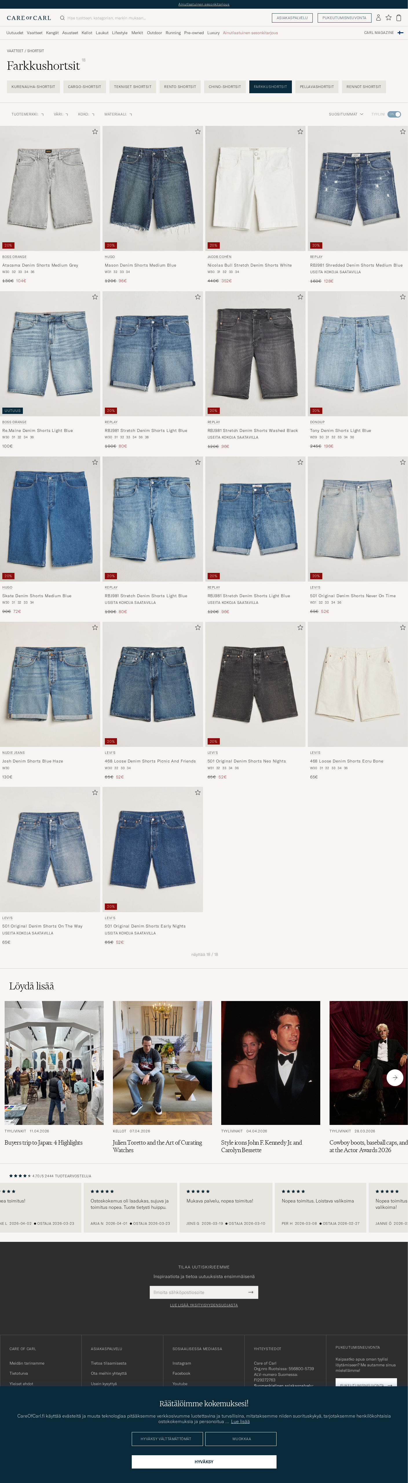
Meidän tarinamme (27, 1363)
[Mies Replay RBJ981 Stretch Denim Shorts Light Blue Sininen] (153, 353)
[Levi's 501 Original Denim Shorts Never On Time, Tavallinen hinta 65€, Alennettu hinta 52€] (358, 536)
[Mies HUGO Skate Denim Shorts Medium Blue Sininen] (50, 519)
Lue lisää (240, 1421)
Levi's (315, 587)
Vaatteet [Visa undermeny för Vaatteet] (35, 32)
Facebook (181, 1373)
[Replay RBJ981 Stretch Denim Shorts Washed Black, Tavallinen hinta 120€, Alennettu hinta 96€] (255, 370)
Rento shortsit (180, 87)
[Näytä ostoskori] (398, 17)
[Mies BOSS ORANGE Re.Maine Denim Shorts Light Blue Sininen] (50, 353)
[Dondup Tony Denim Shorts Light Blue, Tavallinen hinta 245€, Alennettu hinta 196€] (358, 370)
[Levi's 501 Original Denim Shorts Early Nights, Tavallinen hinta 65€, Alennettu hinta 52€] (153, 866)
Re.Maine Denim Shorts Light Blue (37, 430)
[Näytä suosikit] (388, 17)
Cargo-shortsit (84, 87)
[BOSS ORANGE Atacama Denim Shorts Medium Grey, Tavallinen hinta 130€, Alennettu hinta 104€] (50, 205)
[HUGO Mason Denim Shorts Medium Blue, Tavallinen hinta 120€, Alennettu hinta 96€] (153, 205)
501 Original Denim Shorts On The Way (42, 926)
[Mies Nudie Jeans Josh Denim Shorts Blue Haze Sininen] (50, 684)
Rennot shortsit (364, 87)
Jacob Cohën (220, 257)
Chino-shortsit (225, 87)
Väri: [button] (61, 114)
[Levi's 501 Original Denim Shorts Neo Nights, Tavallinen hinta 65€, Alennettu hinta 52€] (255, 701)
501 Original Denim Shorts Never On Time (353, 595)
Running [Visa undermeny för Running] (173, 32)
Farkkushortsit (270, 87)
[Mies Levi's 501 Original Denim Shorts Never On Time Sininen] (358, 519)
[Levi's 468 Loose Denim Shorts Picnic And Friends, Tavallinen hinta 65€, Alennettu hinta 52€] (153, 701)
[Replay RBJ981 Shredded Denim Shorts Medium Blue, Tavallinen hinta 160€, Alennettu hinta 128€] (358, 205)
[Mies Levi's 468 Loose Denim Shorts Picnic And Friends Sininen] (153, 684)
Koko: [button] (86, 114)
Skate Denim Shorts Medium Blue (37, 595)
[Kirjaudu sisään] (378, 17)
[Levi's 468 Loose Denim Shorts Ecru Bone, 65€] (358, 701)
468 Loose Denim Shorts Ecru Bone (346, 761)
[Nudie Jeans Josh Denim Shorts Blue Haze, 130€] (50, 701)
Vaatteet (15, 51)
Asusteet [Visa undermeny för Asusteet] (70, 32)
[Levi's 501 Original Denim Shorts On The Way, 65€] (50, 866)
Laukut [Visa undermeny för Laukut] (102, 32)
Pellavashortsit (317, 87)
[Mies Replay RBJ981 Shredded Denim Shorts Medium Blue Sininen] (358, 188)
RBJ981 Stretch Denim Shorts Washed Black (253, 430)
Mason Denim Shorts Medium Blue (140, 265)
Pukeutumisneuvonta (345, 18)
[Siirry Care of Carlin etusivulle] (29, 18)
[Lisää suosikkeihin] (93, 133)
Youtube (180, 1383)
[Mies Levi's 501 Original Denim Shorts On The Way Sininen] (50, 849)
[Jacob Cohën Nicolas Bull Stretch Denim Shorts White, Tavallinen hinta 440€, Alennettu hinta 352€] (255, 205)
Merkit (137, 32)
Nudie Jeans (13, 753)
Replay (316, 257)
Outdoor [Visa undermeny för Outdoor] (154, 32)
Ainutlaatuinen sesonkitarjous (203, 4)
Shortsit (35, 51)
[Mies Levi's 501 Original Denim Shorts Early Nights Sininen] (153, 849)
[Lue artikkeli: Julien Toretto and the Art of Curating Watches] (162, 1077)
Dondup (317, 422)
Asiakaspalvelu (292, 18)
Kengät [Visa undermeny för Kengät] (52, 32)
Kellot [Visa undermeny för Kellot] (87, 32)
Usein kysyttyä (104, 1383)
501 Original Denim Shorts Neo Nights (247, 761)
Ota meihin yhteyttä (109, 1373)
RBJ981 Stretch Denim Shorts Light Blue (146, 430)
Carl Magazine (379, 33)
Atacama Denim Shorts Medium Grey (40, 265)
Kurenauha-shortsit (33, 87)
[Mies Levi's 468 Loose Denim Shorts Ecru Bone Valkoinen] (358, 684)
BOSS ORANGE (14, 257)
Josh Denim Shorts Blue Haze (32, 761)
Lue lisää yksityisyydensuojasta (204, 1305)
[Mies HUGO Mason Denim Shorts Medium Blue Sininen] (153, 188)
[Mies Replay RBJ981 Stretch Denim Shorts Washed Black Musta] (255, 353)
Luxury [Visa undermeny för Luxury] (213, 32)
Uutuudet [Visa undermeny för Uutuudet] (14, 32)
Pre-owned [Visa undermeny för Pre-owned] (194, 32)
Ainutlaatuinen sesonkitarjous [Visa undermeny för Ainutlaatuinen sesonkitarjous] (250, 32)
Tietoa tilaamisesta (109, 1363)
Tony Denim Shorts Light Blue (341, 430)
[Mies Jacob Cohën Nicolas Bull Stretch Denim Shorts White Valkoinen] (255, 188)
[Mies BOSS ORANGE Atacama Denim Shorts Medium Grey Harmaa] (50, 188)
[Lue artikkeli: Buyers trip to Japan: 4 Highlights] (54, 1077)
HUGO (110, 257)
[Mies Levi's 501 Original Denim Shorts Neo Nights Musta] (255, 684)
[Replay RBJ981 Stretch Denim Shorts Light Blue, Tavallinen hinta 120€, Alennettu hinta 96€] (255, 536)
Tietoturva (19, 1373)
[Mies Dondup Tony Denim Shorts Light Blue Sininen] (358, 353)
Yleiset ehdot (21, 1383)
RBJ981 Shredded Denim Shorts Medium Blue (356, 265)
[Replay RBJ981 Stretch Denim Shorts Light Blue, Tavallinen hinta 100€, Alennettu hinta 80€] (153, 370)
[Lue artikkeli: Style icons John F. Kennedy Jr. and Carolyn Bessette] (270, 1077)
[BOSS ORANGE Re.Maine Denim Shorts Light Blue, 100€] (50, 370)
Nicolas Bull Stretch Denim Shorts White (250, 265)
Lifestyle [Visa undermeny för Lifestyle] (119, 32)
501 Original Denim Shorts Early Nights (145, 926)
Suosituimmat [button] (346, 114)
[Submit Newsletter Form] (251, 1292)
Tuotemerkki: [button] (28, 114)
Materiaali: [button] (119, 114)
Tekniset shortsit (132, 87)
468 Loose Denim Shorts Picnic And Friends (150, 761)
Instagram (182, 1363)
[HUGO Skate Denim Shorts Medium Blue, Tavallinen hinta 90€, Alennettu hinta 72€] (50, 536)
